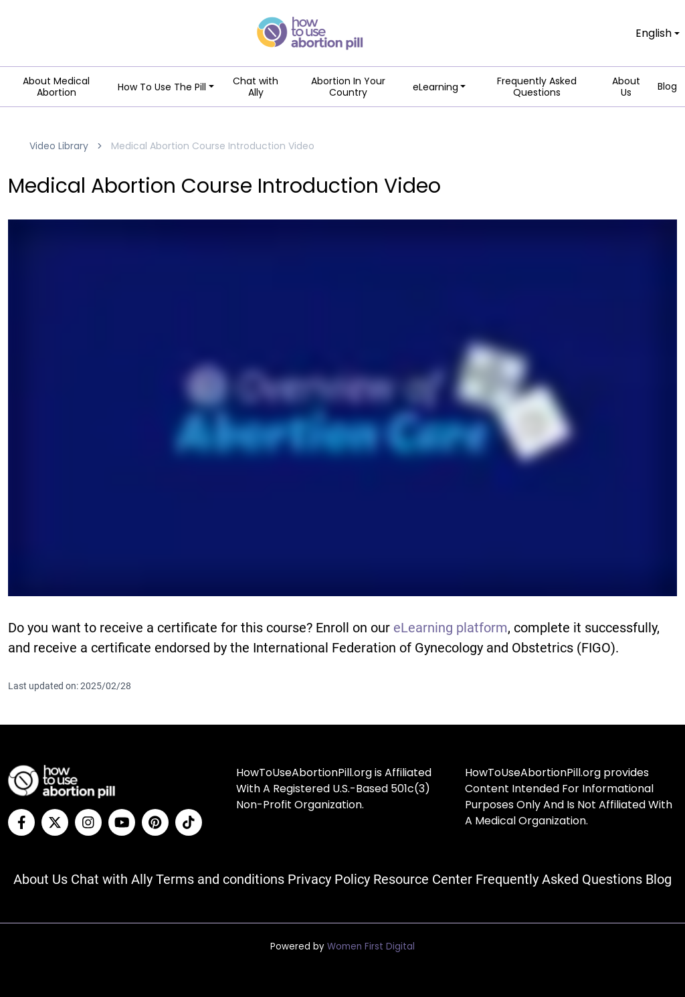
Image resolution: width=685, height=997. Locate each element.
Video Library (58, 146)
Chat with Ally (255, 87)
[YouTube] (121, 822)
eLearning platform (450, 628)
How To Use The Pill (162, 87)
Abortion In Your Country (348, 87)
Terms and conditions (220, 879)
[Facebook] (21, 822)
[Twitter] (54, 822)
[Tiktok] (188, 822)
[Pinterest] (155, 822)
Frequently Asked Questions (537, 87)
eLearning (435, 87)
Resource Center (422, 879)
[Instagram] (88, 822)
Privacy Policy (329, 879)
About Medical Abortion (56, 87)
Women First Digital (371, 946)
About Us (626, 87)
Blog (667, 87)
